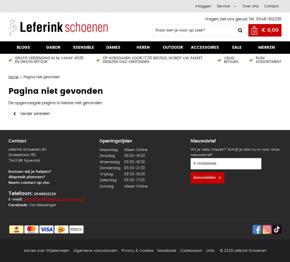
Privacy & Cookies (137, 251)
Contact (271, 6)
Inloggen (203, 6)
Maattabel (166, 251)
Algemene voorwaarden (95, 251)
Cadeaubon (191, 251)
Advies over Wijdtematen (46, 251)
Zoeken (239, 30)
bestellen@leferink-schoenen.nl (55, 199)
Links (210, 251)
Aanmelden (204, 178)
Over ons (250, 6)
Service (223, 6)
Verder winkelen (35, 114)
